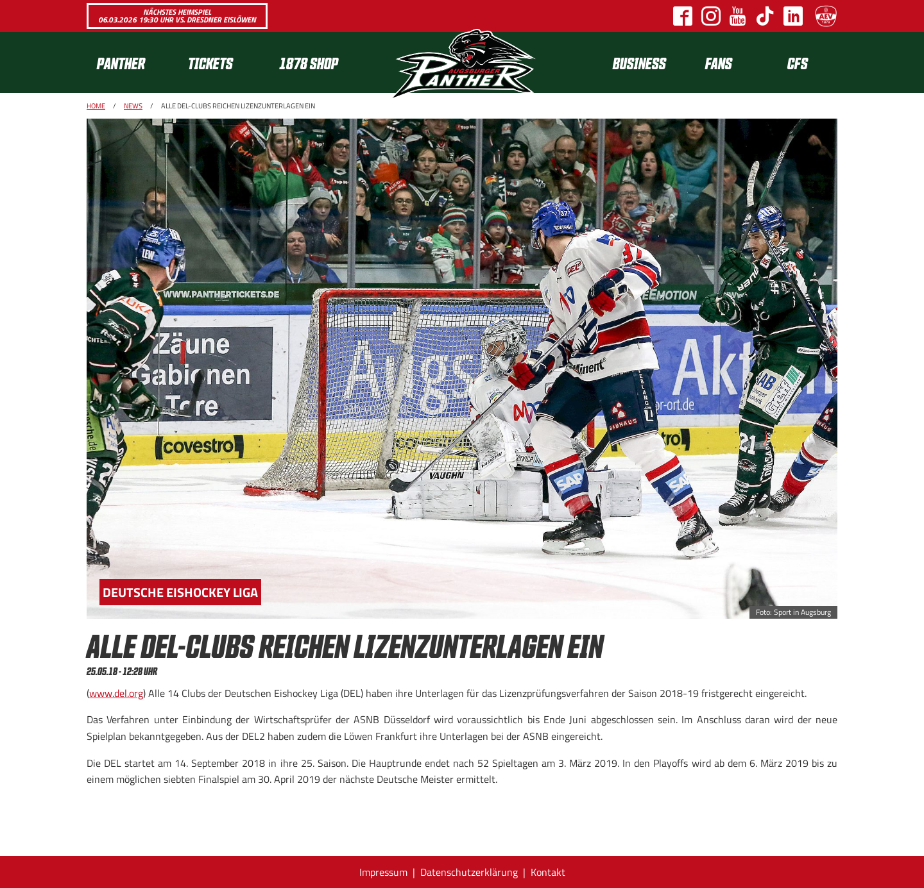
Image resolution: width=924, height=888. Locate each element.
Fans (718, 62)
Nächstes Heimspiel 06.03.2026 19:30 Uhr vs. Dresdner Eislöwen (177, 16)
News (133, 106)
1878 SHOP (308, 62)
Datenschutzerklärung (469, 872)
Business (639, 62)
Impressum (383, 872)
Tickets (210, 62)
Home (96, 106)
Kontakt (548, 872)
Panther (121, 62)
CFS (797, 62)
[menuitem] (132, 62)
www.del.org (116, 693)
